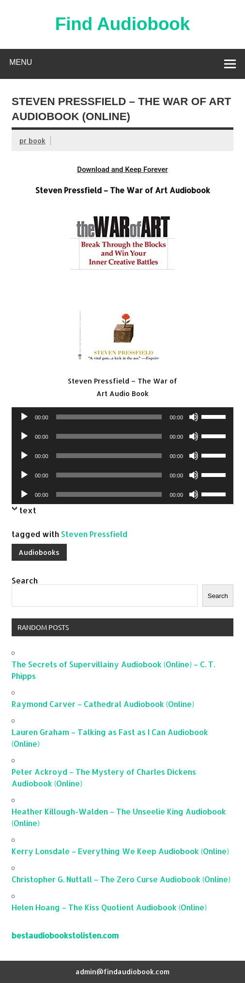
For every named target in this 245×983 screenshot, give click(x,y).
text (27, 510)
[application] (122, 417)
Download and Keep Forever (122, 169)
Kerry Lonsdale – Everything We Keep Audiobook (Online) (120, 851)
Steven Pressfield (94, 534)
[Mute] (194, 417)
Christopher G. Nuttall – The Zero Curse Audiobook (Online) (121, 879)
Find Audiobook (122, 24)
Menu (20, 62)
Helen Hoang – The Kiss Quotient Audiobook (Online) (109, 907)
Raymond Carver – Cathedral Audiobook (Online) (103, 704)
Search (25, 580)
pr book (32, 140)
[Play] (24, 417)
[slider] (109, 417)
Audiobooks (39, 552)
